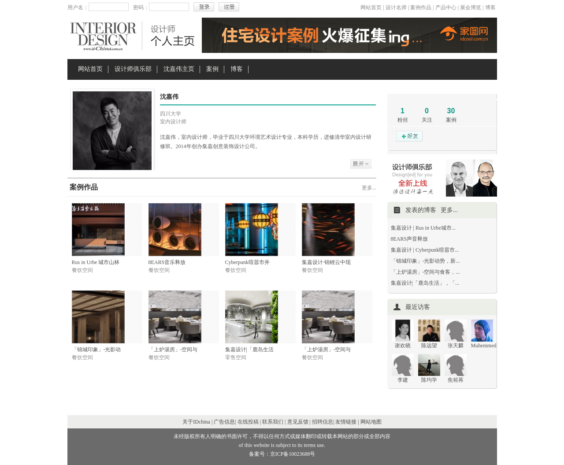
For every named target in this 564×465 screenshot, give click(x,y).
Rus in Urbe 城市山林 (96, 262)
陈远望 (429, 345)
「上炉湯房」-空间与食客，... (425, 272)
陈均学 (429, 380)
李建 (402, 380)
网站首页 (371, 7)
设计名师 (396, 7)
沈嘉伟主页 (178, 69)
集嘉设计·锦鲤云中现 (326, 262)
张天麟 (456, 345)
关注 (427, 120)
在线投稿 (248, 422)
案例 (212, 69)
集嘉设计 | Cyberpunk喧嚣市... (425, 250)
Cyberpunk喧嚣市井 (247, 262)
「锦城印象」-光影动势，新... (425, 261)
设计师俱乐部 (133, 69)
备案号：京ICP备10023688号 (282, 454)
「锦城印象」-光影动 (96, 349)
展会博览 (470, 7)
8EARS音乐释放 (167, 262)
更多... (369, 188)
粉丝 (402, 120)
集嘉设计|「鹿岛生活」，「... (425, 283)
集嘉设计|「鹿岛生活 (249, 349)
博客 (490, 7)
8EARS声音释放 (409, 239)
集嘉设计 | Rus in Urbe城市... (423, 228)
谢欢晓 (403, 345)
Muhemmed (484, 345)
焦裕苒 (456, 380)
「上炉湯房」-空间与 (173, 349)
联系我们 (272, 422)
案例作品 (420, 7)
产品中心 (445, 7)
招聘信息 (322, 422)
